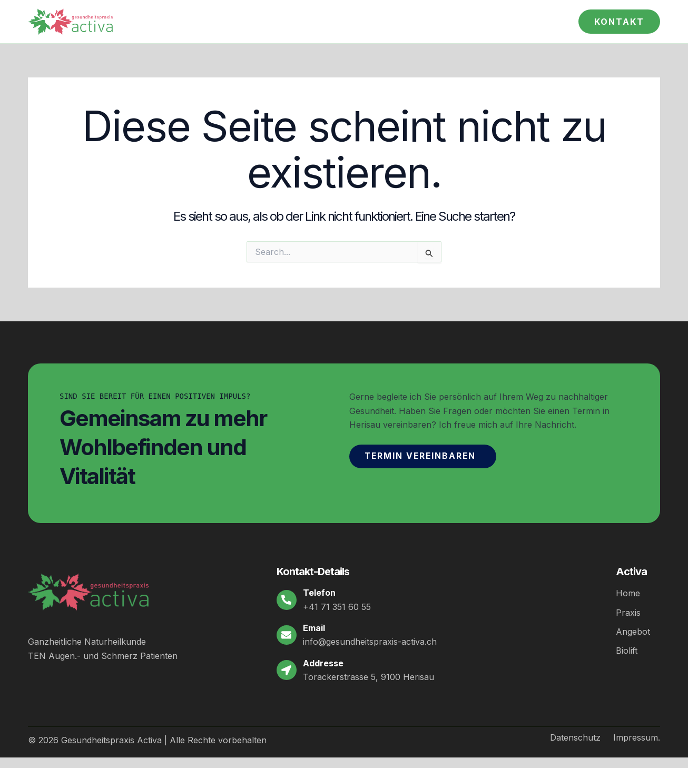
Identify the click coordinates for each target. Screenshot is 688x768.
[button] (619, 21)
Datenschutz (575, 737)
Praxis (628, 612)
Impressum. (636, 737)
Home (628, 593)
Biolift (626, 650)
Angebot (633, 631)
